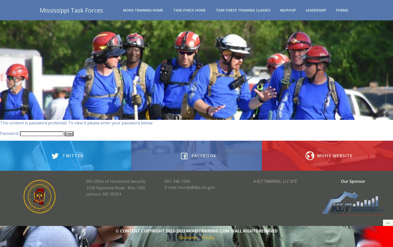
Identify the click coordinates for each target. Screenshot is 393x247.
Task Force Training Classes (243, 10)
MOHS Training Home (143, 10)
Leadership (316, 10)
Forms (342, 10)
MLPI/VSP (288, 10)
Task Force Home (189, 10)
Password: (31, 133)
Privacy (208, 237)
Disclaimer (188, 237)
